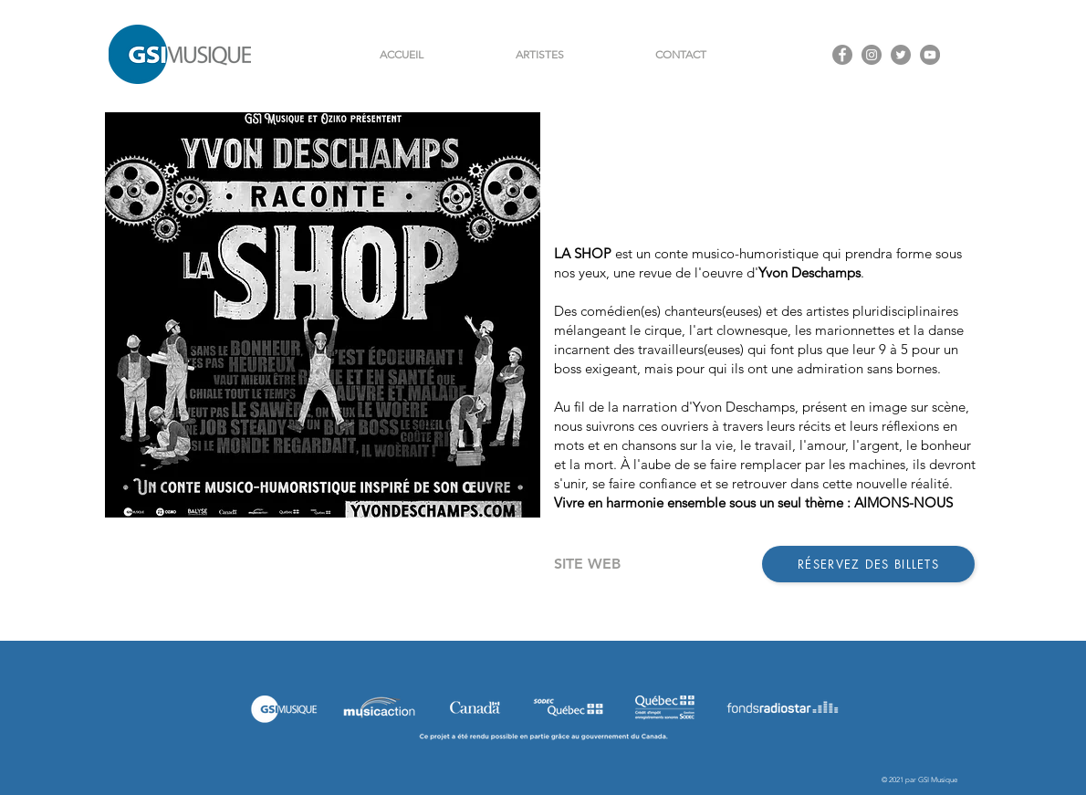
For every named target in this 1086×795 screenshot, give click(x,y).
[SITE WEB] (587, 564)
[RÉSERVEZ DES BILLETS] (868, 564)
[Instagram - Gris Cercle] (871, 55)
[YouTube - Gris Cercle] (930, 55)
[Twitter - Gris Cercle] (901, 55)
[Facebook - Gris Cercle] (842, 55)
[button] (539, 54)
